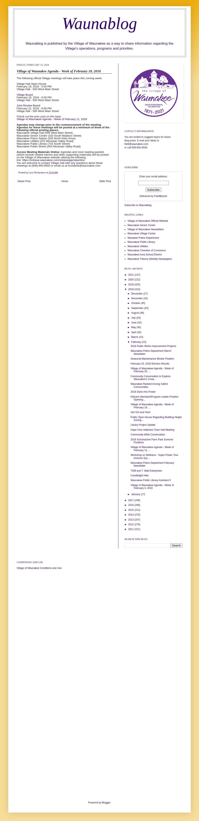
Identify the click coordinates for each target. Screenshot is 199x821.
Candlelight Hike (140, 475)
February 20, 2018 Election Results (150, 363)
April (134, 332)
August (135, 312)
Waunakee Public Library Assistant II (151, 480)
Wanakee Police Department (143, 237)
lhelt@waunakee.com (136, 144)
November (137, 298)
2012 (131, 524)
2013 (131, 519)
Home (65, 181)
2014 (131, 514)
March (135, 337)
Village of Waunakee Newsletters (145, 229)
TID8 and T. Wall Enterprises (146, 470)
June (134, 322)
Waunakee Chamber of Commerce (146, 250)
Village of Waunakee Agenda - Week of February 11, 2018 (52, 119)
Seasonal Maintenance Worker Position (152, 358)
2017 (131, 500)
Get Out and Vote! (140, 412)
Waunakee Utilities (137, 246)
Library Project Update (143, 424)
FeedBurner (160, 196)
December (137, 293)
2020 (131, 279)
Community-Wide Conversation (148, 434)
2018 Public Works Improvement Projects (153, 346)
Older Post (105, 181)
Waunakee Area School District (144, 254)
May (134, 327)
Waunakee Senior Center (141, 225)
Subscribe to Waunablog (137, 205)
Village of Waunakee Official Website (147, 220)
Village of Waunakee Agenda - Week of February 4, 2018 (152, 487)
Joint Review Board (28, 105)
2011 (131, 529)
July (133, 317)
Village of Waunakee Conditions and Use (39, 568)
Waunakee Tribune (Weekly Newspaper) (149, 258)
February (136, 342)
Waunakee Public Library (141, 242)
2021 (131, 274)
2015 (131, 510)
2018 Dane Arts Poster (143, 391)
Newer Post (24, 181)
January (136, 494)
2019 (131, 284)
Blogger (106, 802)
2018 (131, 289)
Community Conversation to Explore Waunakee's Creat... (150, 378)
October (136, 303)
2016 (131, 505)
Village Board (25, 94)
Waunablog (99, 23)
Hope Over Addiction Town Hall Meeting (152, 429)
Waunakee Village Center (141, 233)
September (137, 308)
